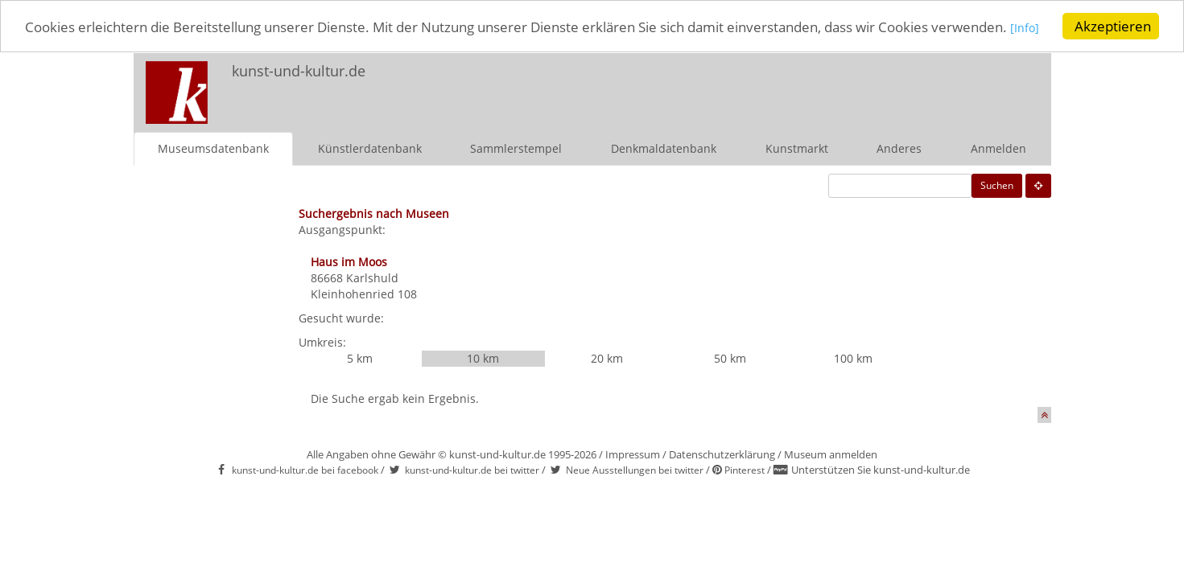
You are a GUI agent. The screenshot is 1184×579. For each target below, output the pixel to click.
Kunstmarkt (796, 147)
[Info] (1024, 27)
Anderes (899, 147)
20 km (607, 357)
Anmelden (998, 147)
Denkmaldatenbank (663, 147)
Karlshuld (372, 277)
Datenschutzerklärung (722, 453)
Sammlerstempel (516, 147)
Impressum (632, 453)
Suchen (996, 184)
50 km (730, 357)
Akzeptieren (1113, 26)
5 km (360, 357)
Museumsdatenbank (213, 147)
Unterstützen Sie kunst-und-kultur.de (880, 469)
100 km (853, 357)
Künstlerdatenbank (370, 147)
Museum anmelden (830, 453)
